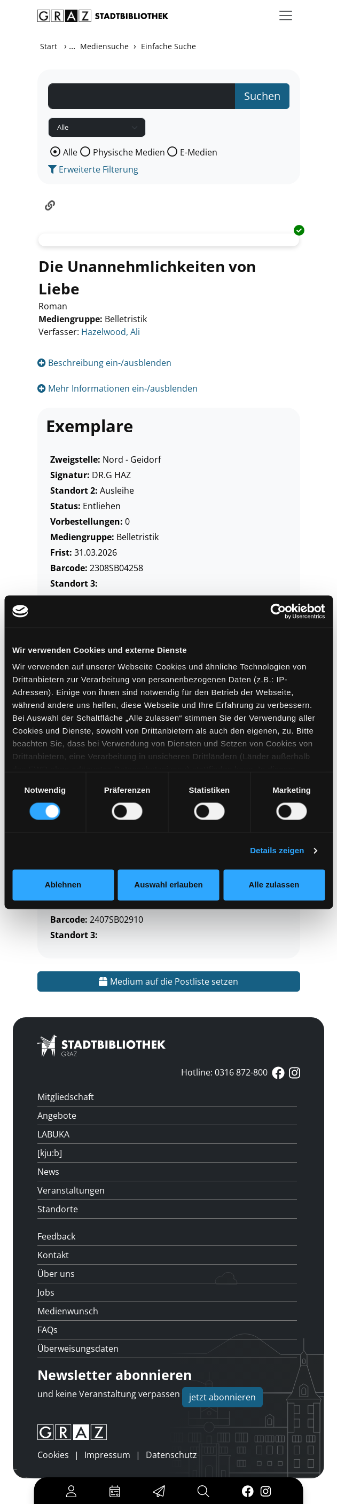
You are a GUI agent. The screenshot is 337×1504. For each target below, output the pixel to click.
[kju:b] (49, 1153)
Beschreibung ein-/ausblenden (104, 363)
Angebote (56, 1115)
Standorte (57, 1209)
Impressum (107, 1455)
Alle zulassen (273, 884)
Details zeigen (277, 850)
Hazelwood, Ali (110, 332)
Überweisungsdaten (78, 1348)
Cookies (53, 1455)
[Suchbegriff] (142, 96)
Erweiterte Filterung (93, 169)
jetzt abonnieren (222, 1397)
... (72, 46)
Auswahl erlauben (168, 884)
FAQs (47, 1330)
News (48, 1172)
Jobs (45, 1292)
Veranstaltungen (71, 1190)
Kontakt (53, 1255)
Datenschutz (171, 1455)
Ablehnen (63, 884)
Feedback (56, 1236)
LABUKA (53, 1134)
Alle (70, 152)
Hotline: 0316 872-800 (224, 1072)
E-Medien (198, 152)
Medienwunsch (67, 1311)
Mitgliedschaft (65, 1097)
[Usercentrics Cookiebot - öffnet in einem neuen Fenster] (278, 611)
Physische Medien (129, 152)
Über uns (56, 1274)
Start (48, 46)
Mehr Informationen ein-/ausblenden (117, 388)
